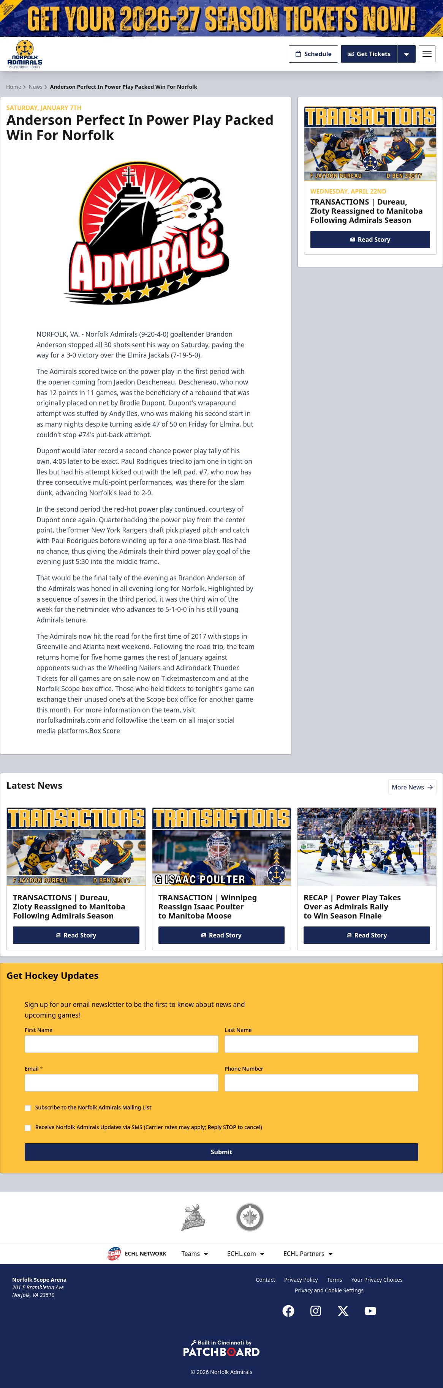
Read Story (370, 240)
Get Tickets (369, 54)
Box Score (104, 730)
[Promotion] (221, 18)
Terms (334, 1279)
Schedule (313, 54)
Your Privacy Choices (377, 1279)
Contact (265, 1279)
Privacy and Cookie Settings (329, 1290)
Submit (222, 1152)
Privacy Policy (301, 1279)
